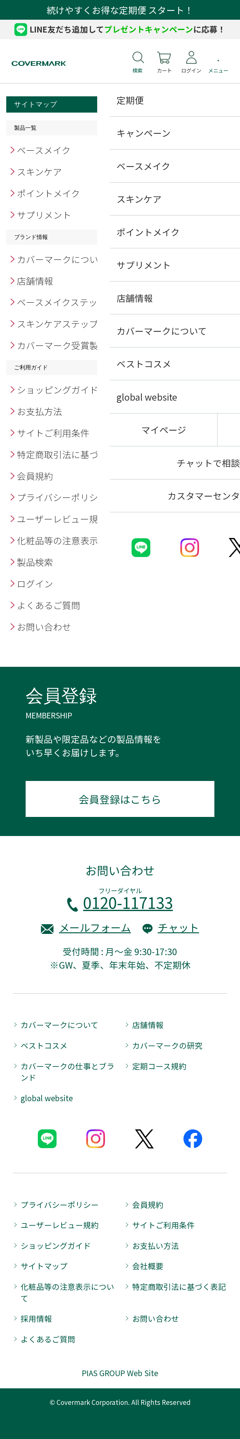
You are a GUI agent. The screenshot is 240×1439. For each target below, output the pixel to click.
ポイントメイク (48, 193)
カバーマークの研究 (167, 1045)
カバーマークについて (62, 259)
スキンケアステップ (57, 323)
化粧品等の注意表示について (75, 540)
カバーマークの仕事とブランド (67, 1071)
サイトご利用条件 (53, 432)
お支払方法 (39, 411)
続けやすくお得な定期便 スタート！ (120, 9)
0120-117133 (128, 902)
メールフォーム (95, 927)
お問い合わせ (44, 626)
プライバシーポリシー (66, 497)
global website (47, 1097)
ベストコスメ (44, 1045)
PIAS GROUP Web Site (120, 1372)
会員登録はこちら (120, 799)
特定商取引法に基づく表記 (71, 454)
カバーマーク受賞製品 (62, 345)
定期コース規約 (159, 1066)
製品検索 (35, 561)
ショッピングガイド (57, 389)
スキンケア (39, 171)
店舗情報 (35, 280)
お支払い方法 (155, 1245)
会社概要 (147, 1265)
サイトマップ (44, 1265)
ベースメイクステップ (62, 302)
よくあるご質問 (48, 605)
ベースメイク (44, 150)
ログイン (35, 583)
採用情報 (36, 1318)
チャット (178, 927)
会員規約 (35, 475)
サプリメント (44, 214)
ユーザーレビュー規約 (62, 518)
